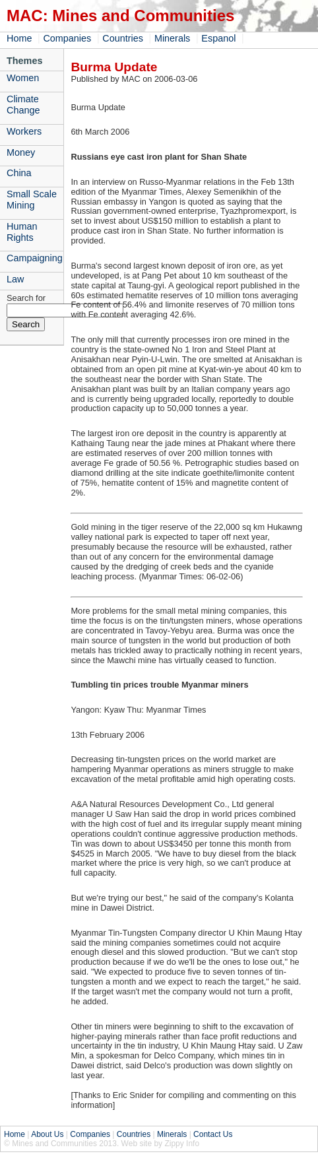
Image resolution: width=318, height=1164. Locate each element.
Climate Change (23, 104)
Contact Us (212, 1134)
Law (15, 279)
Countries (122, 38)
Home (19, 38)
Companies (67, 38)
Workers (24, 131)
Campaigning (35, 258)
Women (23, 78)
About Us (47, 1134)
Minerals (172, 38)
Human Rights (22, 232)
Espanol (218, 38)
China (19, 173)
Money (21, 152)
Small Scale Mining (32, 199)
